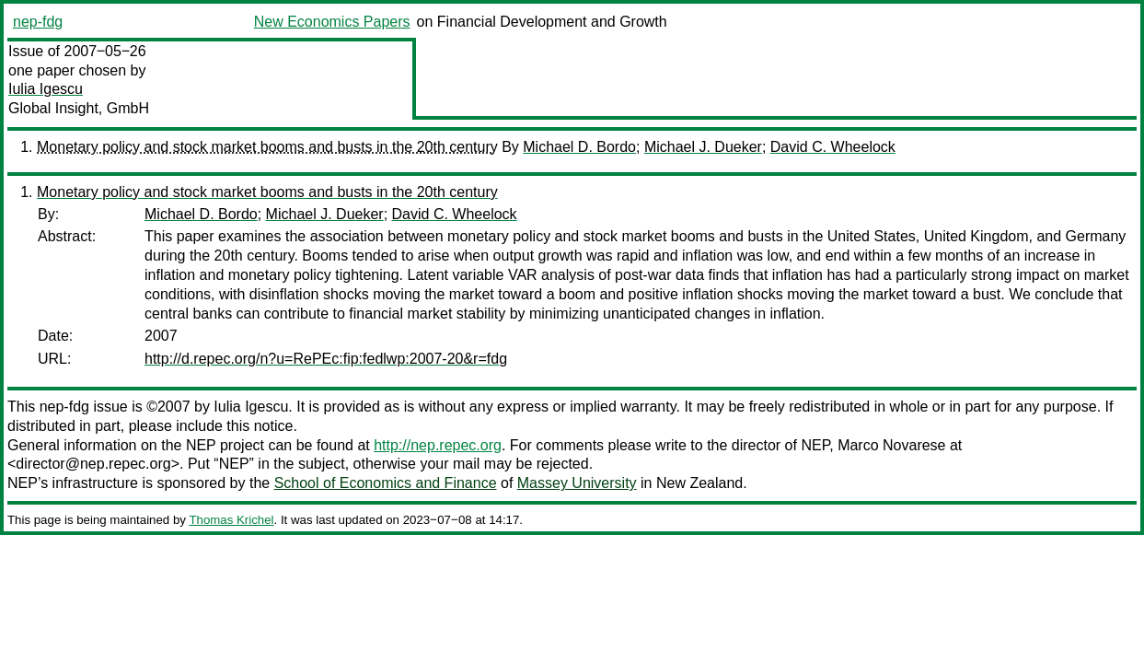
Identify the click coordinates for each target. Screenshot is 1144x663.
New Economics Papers (332, 21)
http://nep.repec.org (438, 445)
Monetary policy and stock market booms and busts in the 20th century (267, 147)
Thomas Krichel (231, 520)
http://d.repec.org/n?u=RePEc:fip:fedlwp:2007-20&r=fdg (325, 358)
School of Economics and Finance (385, 483)
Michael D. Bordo (579, 147)
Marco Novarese (891, 445)
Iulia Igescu (45, 89)
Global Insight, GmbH (78, 108)
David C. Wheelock (833, 147)
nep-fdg (38, 21)
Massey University (577, 483)
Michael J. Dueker (703, 147)
